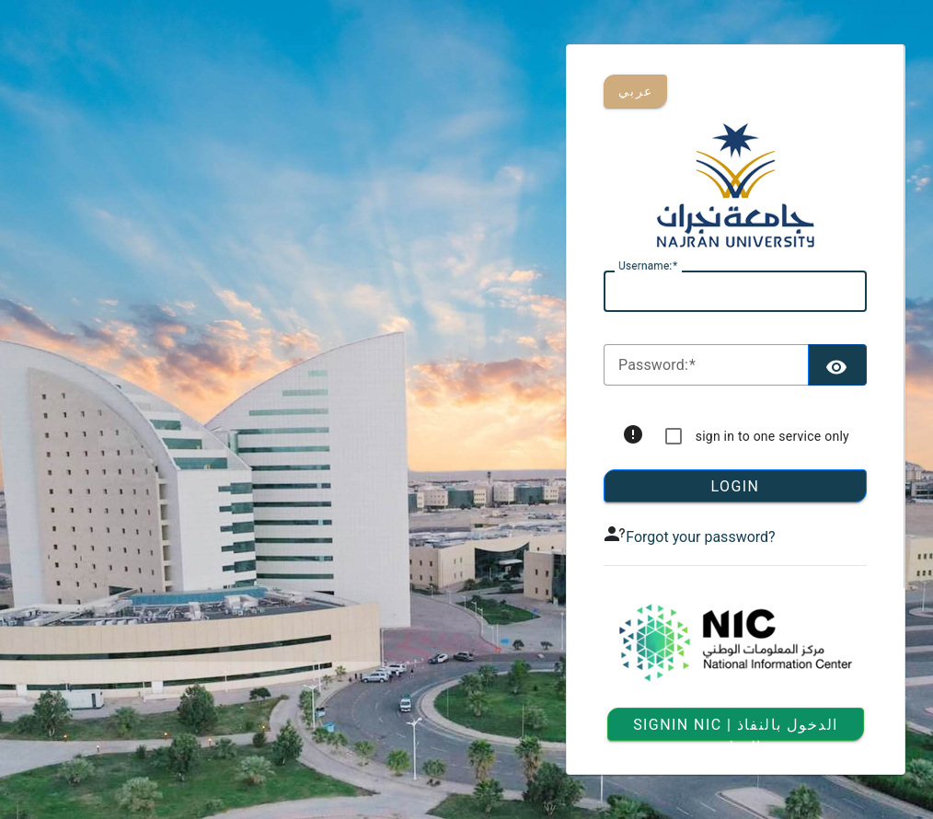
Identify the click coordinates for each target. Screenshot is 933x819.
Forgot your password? (700, 537)
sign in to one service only (772, 436)
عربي (635, 91)
